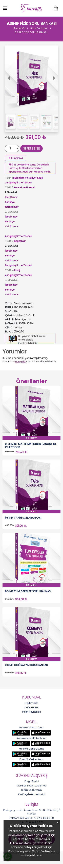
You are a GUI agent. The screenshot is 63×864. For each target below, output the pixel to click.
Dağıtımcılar (32, 707)
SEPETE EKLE (31, 148)
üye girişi (20, 361)
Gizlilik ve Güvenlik (31, 790)
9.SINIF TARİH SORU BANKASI (23, 518)
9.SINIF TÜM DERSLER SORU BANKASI (28, 591)
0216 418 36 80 (45, 818)
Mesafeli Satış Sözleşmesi (32, 785)
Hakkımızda (31, 703)
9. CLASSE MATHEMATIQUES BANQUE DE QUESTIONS (31, 445)
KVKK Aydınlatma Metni (31, 794)
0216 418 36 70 (27, 818)
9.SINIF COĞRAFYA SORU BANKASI (26, 665)
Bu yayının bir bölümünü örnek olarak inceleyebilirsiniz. (32, 339)
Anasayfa (20, 28)
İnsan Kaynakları (31, 711)
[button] (9, 78)
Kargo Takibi (32, 781)
